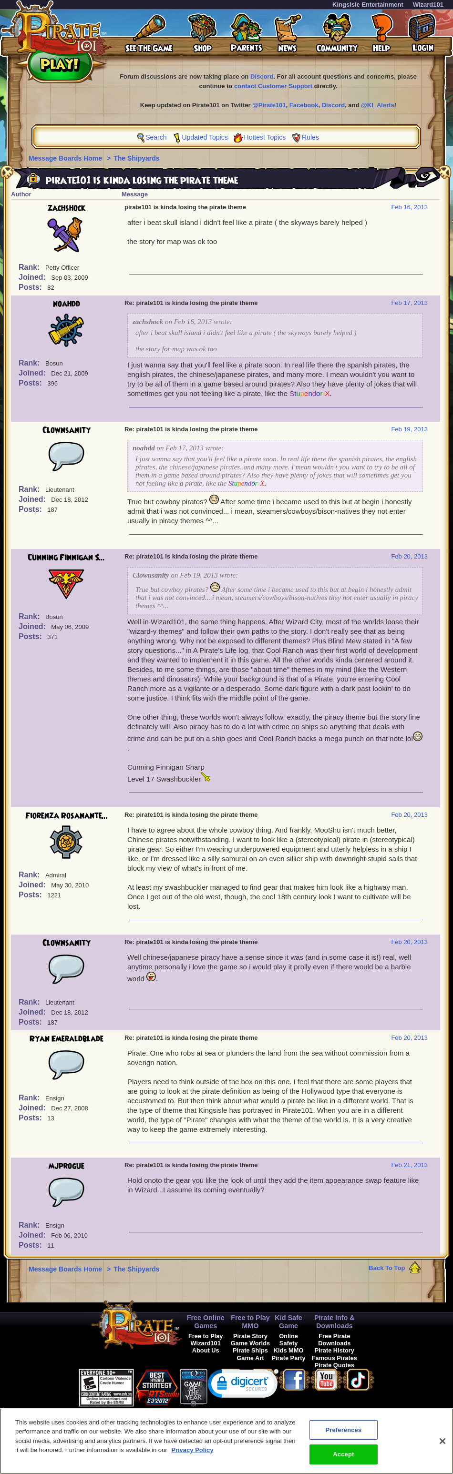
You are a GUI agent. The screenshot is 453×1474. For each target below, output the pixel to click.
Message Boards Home (66, 158)
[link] (243, 1386)
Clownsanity (66, 430)
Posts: (31, 287)
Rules (310, 137)
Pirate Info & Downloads (334, 1322)
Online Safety (288, 1339)
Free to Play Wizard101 (205, 1339)
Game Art (250, 1358)
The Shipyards (136, 158)
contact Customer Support (273, 86)
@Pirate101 (269, 105)
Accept (343, 1461)
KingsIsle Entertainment (367, 4)
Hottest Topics (265, 137)
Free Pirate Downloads (334, 1339)
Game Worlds (250, 1343)
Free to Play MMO (250, 1322)
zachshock (66, 208)
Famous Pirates (334, 1358)
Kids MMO (289, 1350)
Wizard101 (428, 4)
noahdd (66, 304)
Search (155, 137)
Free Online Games (206, 1322)
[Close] (442, 1448)
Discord (261, 76)
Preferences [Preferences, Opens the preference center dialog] (343, 1437)
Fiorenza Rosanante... (66, 816)
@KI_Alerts (377, 105)
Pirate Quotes (334, 1365)
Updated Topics (204, 137)
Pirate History (334, 1350)
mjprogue (66, 1166)
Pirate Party (289, 1358)
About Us (205, 1350)
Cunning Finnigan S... (66, 557)
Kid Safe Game (288, 1322)
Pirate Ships (250, 1350)
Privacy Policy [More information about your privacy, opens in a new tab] (192, 1457)
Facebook (304, 105)
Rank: (30, 267)
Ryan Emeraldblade (66, 1039)
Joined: (33, 277)
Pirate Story (250, 1336)
